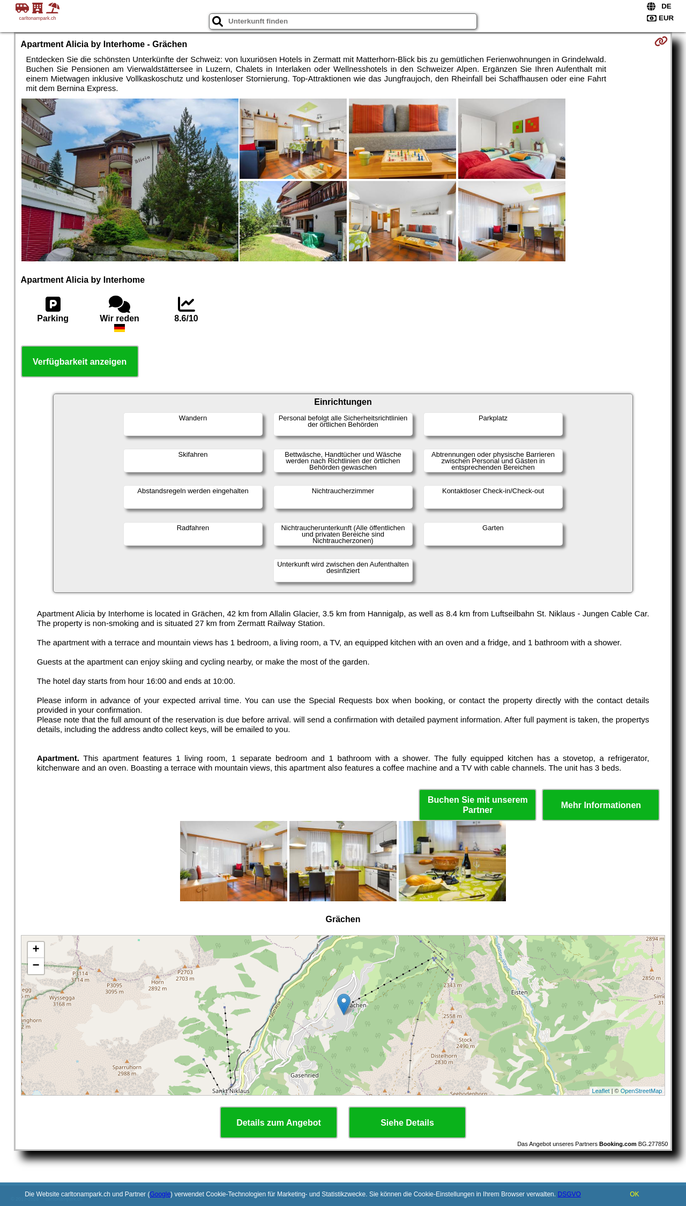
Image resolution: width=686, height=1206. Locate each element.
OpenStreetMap (641, 1091)
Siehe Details (407, 1122)
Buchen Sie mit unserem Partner (478, 805)
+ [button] (35, 950)
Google (160, 1194)
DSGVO (568, 1194)
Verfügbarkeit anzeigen (79, 361)
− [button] (35, 966)
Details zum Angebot (278, 1122)
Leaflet (601, 1091)
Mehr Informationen (601, 805)
